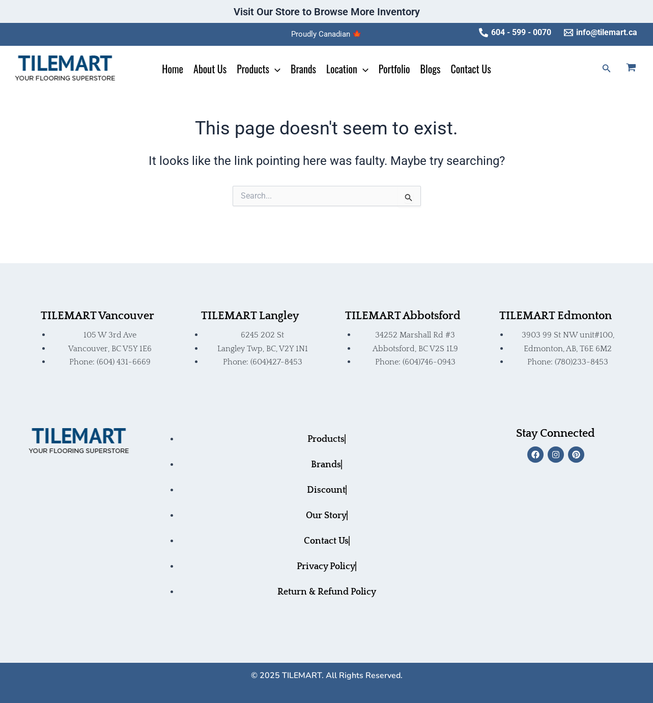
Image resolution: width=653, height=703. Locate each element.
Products (258, 68)
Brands (303, 68)
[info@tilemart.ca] (600, 32)
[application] (274, 68)
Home (172, 68)
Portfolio (394, 68)
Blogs (430, 68)
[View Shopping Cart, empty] (637, 68)
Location (347, 68)
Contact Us (470, 68)
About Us (209, 68)
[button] (606, 68)
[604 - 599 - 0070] (514, 32)
